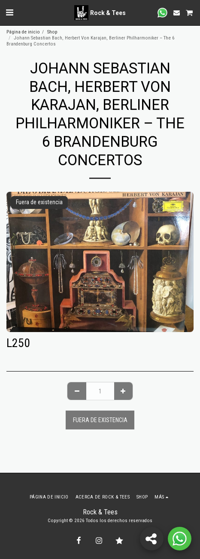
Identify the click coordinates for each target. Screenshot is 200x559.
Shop (52, 32)
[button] (9, 12)
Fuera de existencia (100, 420)
